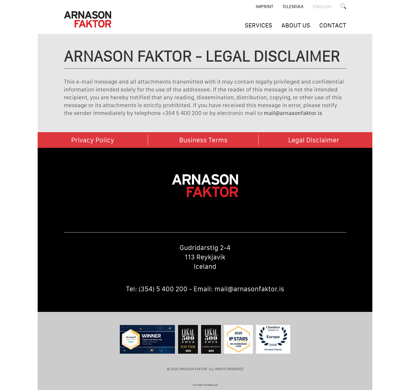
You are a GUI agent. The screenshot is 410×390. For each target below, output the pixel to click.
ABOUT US (295, 25)
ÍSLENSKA (293, 6)
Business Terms (203, 140)
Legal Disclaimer (313, 140)
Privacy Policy (92, 140)
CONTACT (332, 25)
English (322, 6)
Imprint (265, 6)
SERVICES (258, 25)
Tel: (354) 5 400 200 (156, 289)
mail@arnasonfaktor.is (293, 113)
